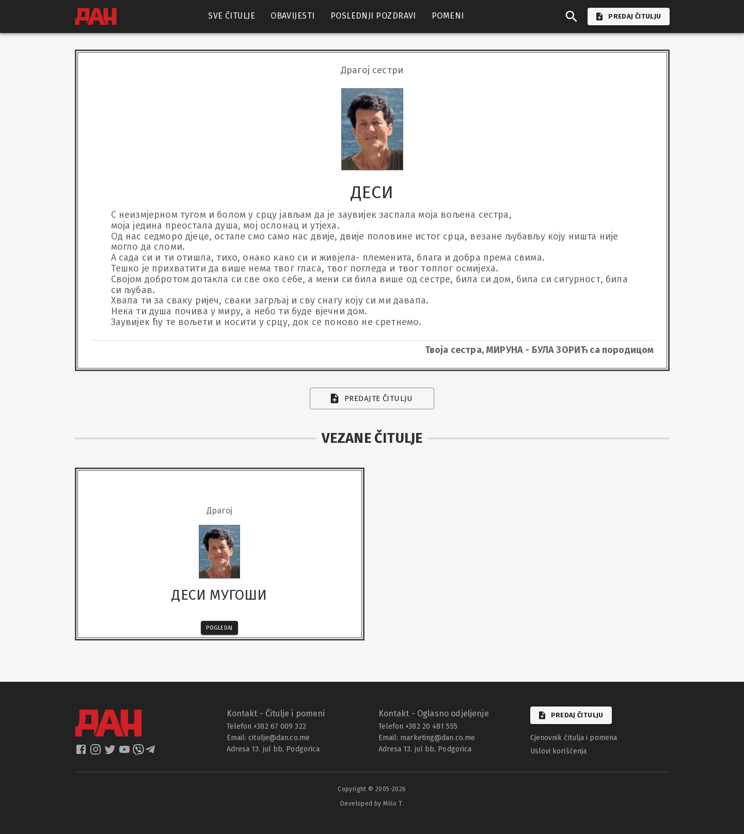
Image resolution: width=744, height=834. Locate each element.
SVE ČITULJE (231, 16)
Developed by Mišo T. (372, 803)
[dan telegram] (151, 753)
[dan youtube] (125, 753)
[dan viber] (138, 753)
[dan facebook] (82, 753)
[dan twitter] (111, 753)
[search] (571, 16)
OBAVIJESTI (293, 16)
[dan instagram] (96, 753)
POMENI (448, 16)
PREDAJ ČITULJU (628, 16)
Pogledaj (219, 628)
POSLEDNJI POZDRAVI (373, 16)
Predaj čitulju (571, 715)
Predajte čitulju (372, 398)
